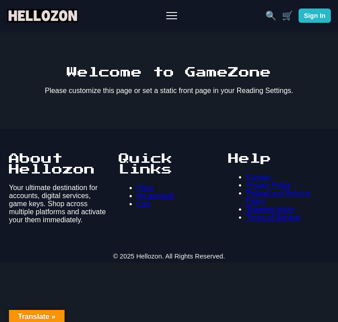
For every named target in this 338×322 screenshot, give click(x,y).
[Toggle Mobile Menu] (172, 15)
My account (155, 195)
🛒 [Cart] (287, 16)
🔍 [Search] (271, 16)
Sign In (314, 15)
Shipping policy (270, 209)
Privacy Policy (268, 185)
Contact (258, 177)
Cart (143, 204)
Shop (145, 187)
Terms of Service (272, 217)
